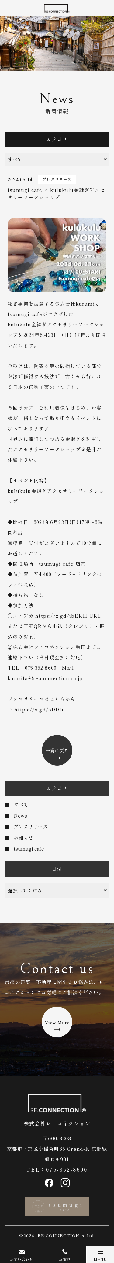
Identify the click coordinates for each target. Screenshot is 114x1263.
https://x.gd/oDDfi (39, 709)
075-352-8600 (67, 1169)
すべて (21, 804)
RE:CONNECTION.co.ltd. (66, 1235)
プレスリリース (31, 826)
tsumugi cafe (29, 848)
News (20, 815)
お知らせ (23, 837)
